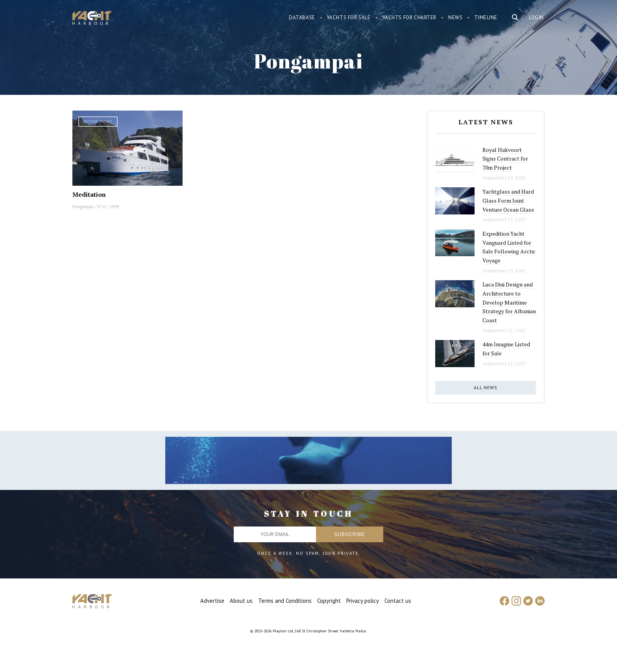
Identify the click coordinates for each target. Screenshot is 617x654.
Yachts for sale (349, 17)
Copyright (329, 600)
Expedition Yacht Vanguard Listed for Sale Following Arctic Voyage (509, 247)
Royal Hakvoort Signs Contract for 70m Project (505, 158)
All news (485, 387)
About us (241, 600)
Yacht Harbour (92, 19)
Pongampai (82, 206)
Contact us (397, 600)
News (455, 17)
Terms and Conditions (285, 600)
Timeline (485, 17)
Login (536, 17)
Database (302, 17)
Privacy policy (362, 600)
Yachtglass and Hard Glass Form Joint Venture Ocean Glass (508, 200)
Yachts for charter (409, 17)
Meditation (89, 194)
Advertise (212, 600)
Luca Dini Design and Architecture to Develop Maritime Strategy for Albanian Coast (509, 302)
